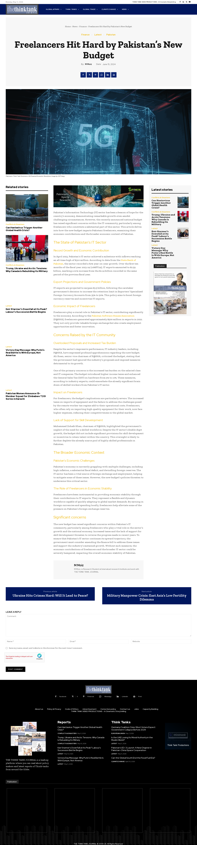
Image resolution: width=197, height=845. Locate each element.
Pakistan (111, 35)
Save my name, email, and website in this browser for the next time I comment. (46, 648)
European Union (118, 733)
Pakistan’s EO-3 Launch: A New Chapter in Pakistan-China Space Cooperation (131, 749)
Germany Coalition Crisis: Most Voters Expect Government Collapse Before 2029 (133, 728)
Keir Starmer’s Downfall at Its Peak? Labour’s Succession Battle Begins (26, 310)
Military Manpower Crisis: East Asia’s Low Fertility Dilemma (146, 597)
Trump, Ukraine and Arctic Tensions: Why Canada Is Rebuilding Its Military (27, 269)
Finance (83, 26)
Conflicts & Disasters (15, 224)
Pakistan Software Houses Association (113, 315)
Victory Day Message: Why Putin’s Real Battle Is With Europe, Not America (25, 353)
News (75, 26)
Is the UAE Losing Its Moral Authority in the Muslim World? (132, 738)
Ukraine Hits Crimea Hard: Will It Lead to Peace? (50, 595)
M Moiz (88, 64)
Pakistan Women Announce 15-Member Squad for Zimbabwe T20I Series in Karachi (26, 396)
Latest (98, 35)
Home (68, 26)
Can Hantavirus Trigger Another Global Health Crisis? (24, 229)
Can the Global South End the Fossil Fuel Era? (133, 757)
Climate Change (118, 761)
